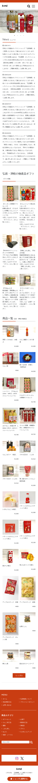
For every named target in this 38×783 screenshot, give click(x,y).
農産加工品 (23, 722)
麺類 (4, 725)
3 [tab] (21, 35)
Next (34, 21)
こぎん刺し (6, 728)
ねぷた (5, 732)
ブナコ (22, 728)
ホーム (4, 699)
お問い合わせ (6, 705)
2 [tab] (18, 35)
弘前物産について (25, 699)
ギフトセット (7, 719)
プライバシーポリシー (27, 702)
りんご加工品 (7, 722)
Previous (4, 21)
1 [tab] (14, 35)
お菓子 (22, 719)
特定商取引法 (6, 702)
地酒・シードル (8, 735)
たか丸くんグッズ (26, 732)
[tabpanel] (19, 21)
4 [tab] (24, 35)
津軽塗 (22, 725)
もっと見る (19, 675)
